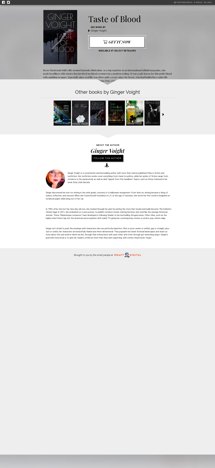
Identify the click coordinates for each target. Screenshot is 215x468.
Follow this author (107, 158)
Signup (198, 2)
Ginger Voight (99, 30)
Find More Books (183, 2)
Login (208, 2)
